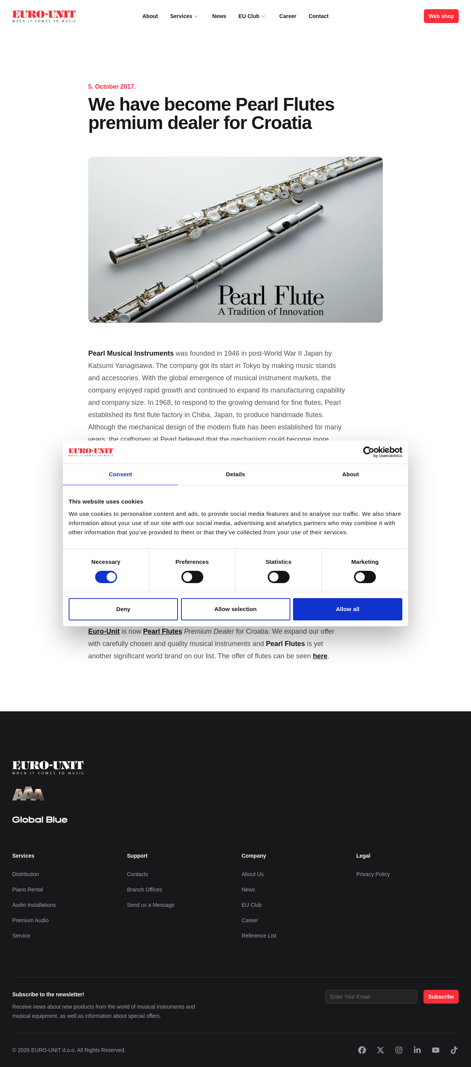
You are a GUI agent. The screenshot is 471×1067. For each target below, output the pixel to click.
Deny (123, 609)
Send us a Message (151, 905)
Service (21, 936)
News (219, 16)
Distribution (25, 874)
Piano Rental (27, 889)
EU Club (253, 16)
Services (185, 16)
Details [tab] (235, 474)
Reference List (259, 936)
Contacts (137, 874)
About (150, 16)
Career (287, 16)
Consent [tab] (120, 474)
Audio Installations (34, 905)
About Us (253, 874)
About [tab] (350, 474)
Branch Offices (144, 889)
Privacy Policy (373, 874)
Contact (319, 16)
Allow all (348, 609)
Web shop (441, 16)
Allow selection (235, 609)
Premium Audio (30, 920)
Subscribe (441, 997)
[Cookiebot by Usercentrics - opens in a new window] (368, 452)
